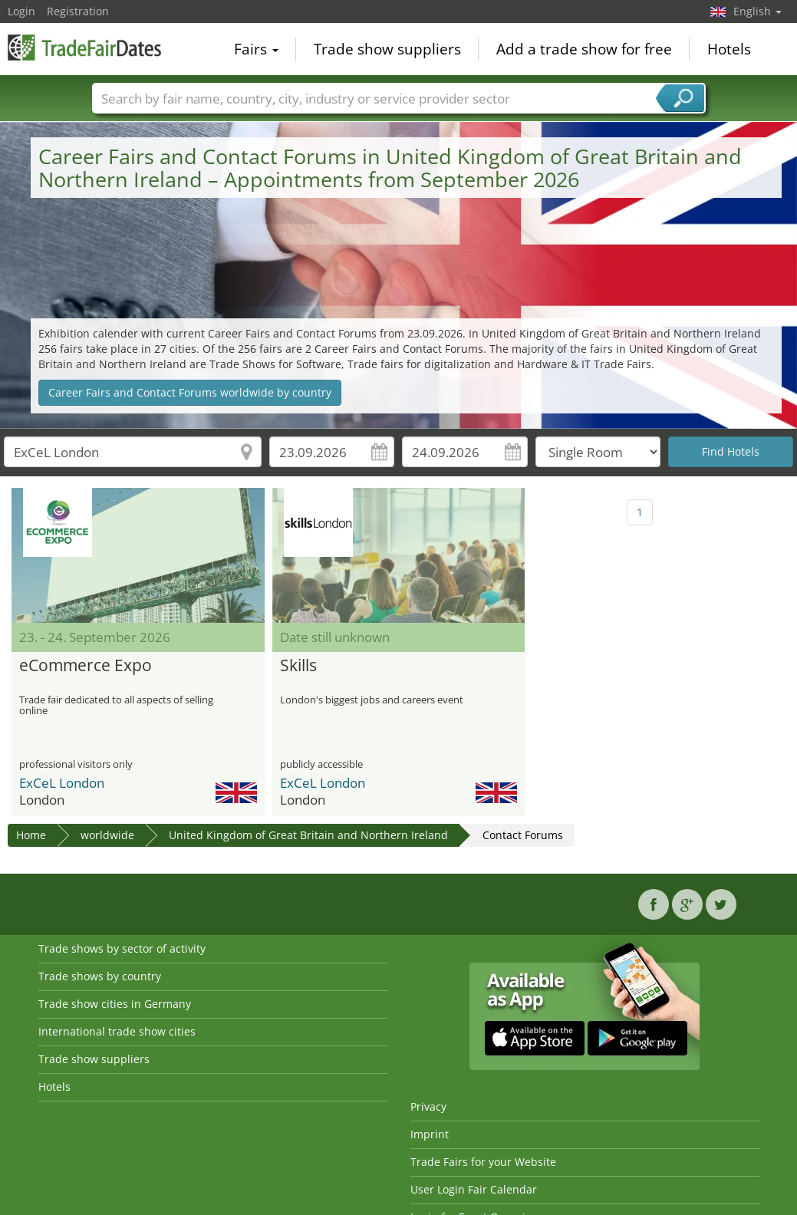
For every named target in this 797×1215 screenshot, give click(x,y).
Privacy (428, 1106)
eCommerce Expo (85, 666)
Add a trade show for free (584, 49)
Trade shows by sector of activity (122, 948)
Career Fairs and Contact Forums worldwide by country (189, 392)
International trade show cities (117, 1031)
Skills (298, 666)
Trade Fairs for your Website (483, 1161)
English (757, 11)
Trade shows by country (99, 976)
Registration (78, 11)
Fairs (256, 49)
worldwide (107, 835)
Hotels (729, 49)
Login (21, 11)
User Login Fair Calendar (473, 1189)
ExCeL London (61, 783)
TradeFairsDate (84, 47)
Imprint (429, 1134)
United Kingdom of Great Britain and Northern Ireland (308, 835)
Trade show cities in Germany (114, 1003)
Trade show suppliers (387, 49)
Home (31, 835)
